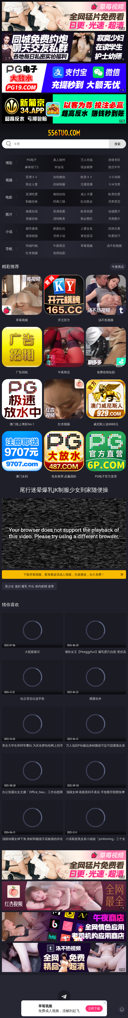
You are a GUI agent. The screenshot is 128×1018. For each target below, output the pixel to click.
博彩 (9, 162)
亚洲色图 (59, 211)
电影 (9, 197)
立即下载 (94, 1008)
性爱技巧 (114, 236)
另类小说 (59, 236)
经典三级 (59, 201)
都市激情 (32, 228)
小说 (9, 231)
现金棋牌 (87, 167)
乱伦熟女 (87, 201)
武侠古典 (114, 228)
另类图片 (114, 218)
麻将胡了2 (32, 167)
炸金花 (59, 167)
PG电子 (32, 160)
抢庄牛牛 (114, 167)
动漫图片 (114, 211)
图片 (9, 214)
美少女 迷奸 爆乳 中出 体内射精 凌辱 (29, 586)
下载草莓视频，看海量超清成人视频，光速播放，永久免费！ (73, 574)
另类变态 (114, 201)
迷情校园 (32, 236)
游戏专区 (114, 160)
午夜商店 (59, 246)
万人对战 (87, 160)
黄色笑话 (87, 236)
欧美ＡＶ (87, 177)
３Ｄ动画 (114, 177)
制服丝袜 (32, 201)
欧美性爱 (114, 194)
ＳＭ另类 (114, 184)
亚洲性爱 (32, 194)
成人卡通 (87, 194)
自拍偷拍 (59, 177)
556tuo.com (64, 133)
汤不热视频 (114, 246)
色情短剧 (59, 253)
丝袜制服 (59, 184)
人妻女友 (87, 228)
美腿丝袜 (32, 218)
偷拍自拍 (59, 194)
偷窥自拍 (32, 211)
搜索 (117, 144)
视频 (9, 180)
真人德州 (59, 160)
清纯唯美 (59, 218)
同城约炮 (32, 246)
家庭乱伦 (59, 228)
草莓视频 (87, 246)
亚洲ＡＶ (32, 177)
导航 (9, 248)
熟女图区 (87, 218)
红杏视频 (32, 253)
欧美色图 (87, 211)
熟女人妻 (32, 184)
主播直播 (87, 184)
